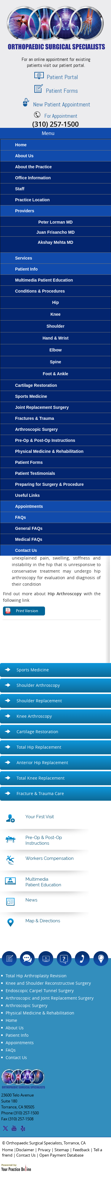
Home (11, 1020)
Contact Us (16, 1057)
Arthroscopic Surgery (26, 1005)
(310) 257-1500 (55, 124)
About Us (15, 1028)
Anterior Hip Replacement (42, 762)
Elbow (55, 350)
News (31, 900)
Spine (55, 361)
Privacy (44, 1149)
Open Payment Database (61, 1155)
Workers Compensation (49, 858)
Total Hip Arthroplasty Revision (36, 975)
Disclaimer (25, 1149)
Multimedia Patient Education (43, 882)
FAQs (11, 1050)
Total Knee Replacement (41, 778)
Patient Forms (56, 91)
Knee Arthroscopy (34, 716)
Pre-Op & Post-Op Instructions (43, 840)
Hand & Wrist (56, 338)
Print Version (27, 611)
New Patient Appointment (56, 104)
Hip (55, 302)
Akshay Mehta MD (55, 248)
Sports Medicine (33, 670)
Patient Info (17, 1035)
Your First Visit (39, 816)
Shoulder (55, 326)
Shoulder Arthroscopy (38, 685)
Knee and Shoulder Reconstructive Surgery (48, 983)
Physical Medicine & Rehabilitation (40, 1013)
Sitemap (61, 1149)
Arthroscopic (18, 998)
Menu (48, 133)
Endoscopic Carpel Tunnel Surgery (40, 990)
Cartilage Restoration (37, 731)
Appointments (20, 1042)
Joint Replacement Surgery (67, 998)
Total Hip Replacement (39, 747)
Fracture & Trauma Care (40, 793)
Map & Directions (42, 920)
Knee (55, 314)
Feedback (81, 1149)
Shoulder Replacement (39, 700)
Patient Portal (56, 77)
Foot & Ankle (55, 373)
